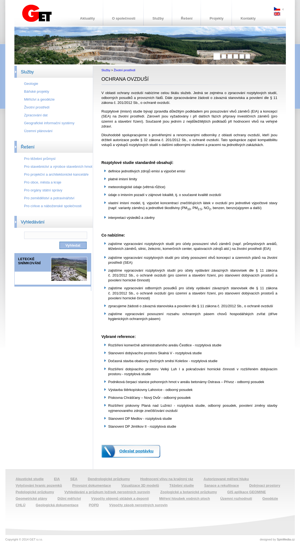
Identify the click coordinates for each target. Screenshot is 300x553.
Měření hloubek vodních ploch (184, 498)
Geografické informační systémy (49, 123)
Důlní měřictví (69, 498)
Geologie (31, 84)
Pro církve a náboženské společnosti (53, 206)
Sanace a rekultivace (221, 485)
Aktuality (87, 18)
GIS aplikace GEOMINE (246, 492)
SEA (74, 479)
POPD (94, 505)
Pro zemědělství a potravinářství (49, 198)
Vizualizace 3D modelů (140, 485)
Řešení (186, 18)
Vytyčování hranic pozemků (39, 485)
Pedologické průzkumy (35, 492)
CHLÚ (21, 505)
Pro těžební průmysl (40, 159)
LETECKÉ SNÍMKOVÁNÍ (29, 261)
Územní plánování (38, 131)
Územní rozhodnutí (236, 498)
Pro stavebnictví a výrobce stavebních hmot (58, 166)
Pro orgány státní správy (43, 190)
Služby (158, 18)
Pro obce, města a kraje (42, 182)
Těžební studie (181, 485)
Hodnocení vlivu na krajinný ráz (166, 479)
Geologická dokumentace (57, 505)
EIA (57, 479)
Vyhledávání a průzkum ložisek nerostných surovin (107, 492)
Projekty (216, 18)
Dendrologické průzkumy (109, 479)
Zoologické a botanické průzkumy (188, 492)
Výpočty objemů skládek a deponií (120, 498)
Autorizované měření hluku (226, 479)
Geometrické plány (31, 498)
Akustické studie (30, 479)
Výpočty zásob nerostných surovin (138, 505)
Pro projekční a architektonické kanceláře (56, 174)
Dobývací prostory (264, 485)
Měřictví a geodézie (39, 99)
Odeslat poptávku (136, 451)
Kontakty (248, 18)
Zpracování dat (36, 115)
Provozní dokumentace (91, 485)
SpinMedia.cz (286, 539)
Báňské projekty (36, 91)
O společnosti (123, 18)
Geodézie (270, 498)
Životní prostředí (37, 107)
